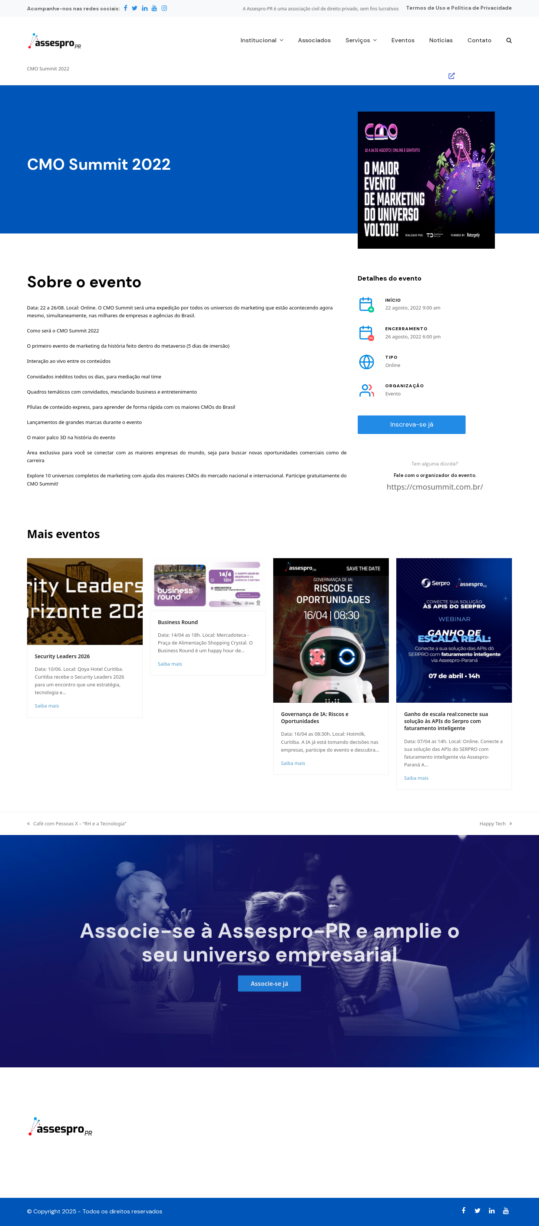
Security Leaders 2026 (62, 656)
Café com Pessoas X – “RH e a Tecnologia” (76, 823)
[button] (509, 41)
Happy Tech (496, 823)
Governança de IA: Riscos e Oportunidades (314, 717)
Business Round (178, 622)
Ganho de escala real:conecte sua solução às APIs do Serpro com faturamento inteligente (446, 721)
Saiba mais (47, 705)
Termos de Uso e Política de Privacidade (459, 7)
